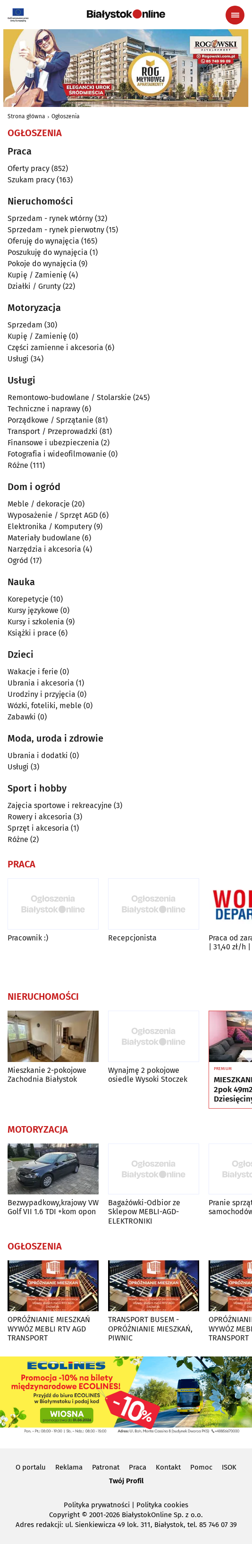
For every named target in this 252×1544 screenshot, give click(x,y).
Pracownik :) (28, 937)
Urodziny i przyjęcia (42, 694)
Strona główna (26, 116)
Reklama (69, 1467)
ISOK (229, 1467)
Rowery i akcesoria (40, 816)
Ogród (18, 560)
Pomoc (201, 1467)
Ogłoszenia (65, 116)
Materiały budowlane (44, 537)
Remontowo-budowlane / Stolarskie (69, 397)
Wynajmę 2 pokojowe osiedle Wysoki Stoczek (147, 1075)
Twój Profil (126, 1481)
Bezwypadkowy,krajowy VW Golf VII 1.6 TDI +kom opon (53, 1207)
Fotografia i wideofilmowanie (57, 453)
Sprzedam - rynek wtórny (50, 218)
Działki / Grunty (34, 286)
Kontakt (168, 1467)
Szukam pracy (31, 179)
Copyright (64, 1515)
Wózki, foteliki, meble (45, 705)
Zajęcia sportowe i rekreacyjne (60, 805)
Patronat (105, 1467)
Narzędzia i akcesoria (44, 549)
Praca (137, 1467)
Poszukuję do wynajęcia (48, 252)
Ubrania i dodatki (38, 755)
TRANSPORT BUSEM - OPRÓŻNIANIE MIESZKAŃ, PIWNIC (150, 1328)
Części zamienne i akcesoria (55, 347)
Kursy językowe (33, 610)
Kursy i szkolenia (36, 621)
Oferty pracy (29, 168)
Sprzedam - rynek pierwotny (56, 229)
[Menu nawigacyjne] (235, 15)
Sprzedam (25, 324)
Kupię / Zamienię (37, 274)
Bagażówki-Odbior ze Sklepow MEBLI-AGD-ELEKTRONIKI (144, 1211)
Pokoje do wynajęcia (42, 263)
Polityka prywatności (97, 1505)
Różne (18, 465)
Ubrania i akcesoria (41, 682)
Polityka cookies (162, 1505)
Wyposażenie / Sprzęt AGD (53, 515)
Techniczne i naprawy (44, 408)
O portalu (31, 1467)
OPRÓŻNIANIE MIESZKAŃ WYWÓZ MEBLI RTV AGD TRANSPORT (49, 1328)
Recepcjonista (132, 937)
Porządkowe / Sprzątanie (50, 420)
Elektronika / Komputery (50, 526)
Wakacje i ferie (33, 671)
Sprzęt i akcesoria (38, 828)
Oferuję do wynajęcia (43, 241)
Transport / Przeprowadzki (53, 431)
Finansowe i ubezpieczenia (53, 442)
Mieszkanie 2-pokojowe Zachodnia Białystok (47, 1075)
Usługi (18, 358)
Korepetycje (28, 599)
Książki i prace (32, 633)
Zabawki (22, 716)
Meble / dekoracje (39, 503)
